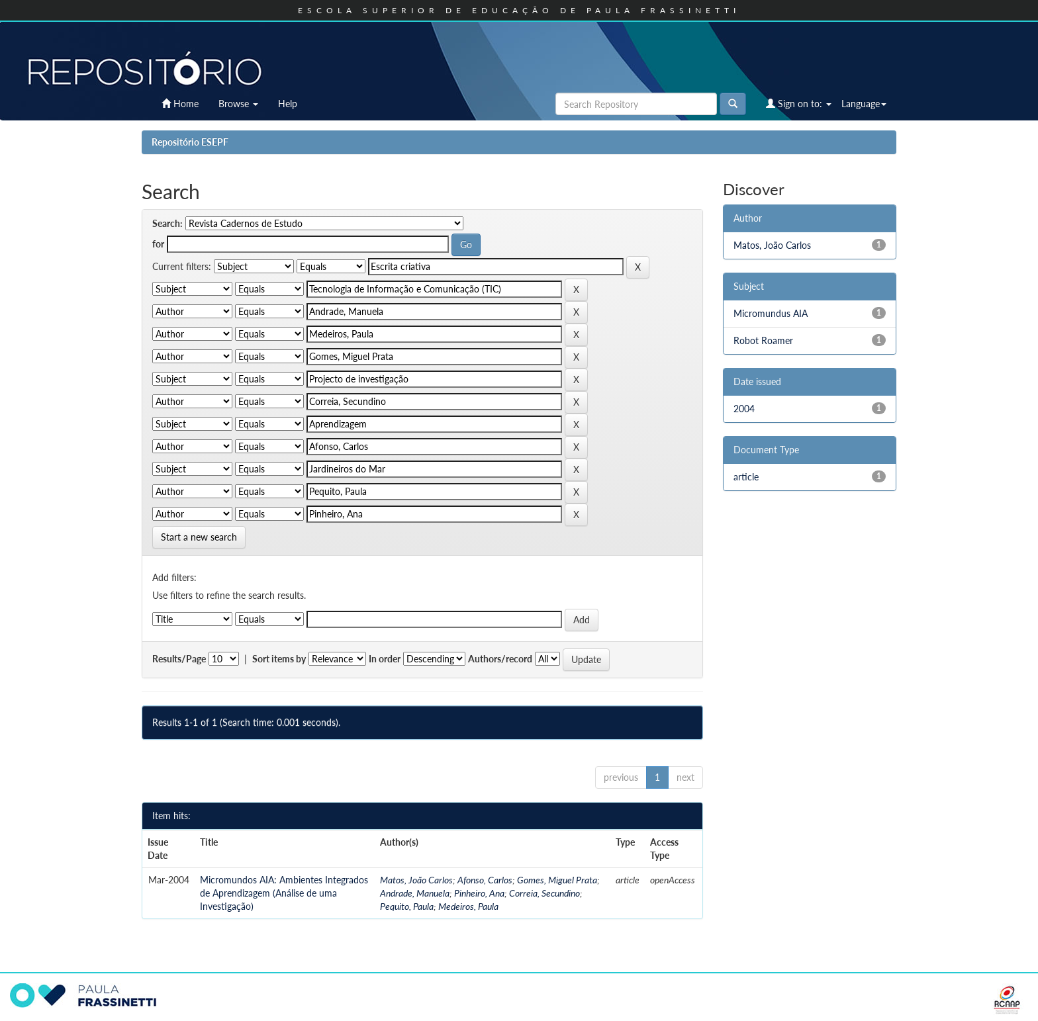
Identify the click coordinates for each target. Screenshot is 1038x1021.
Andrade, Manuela (414, 893)
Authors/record (500, 658)
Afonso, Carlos (484, 879)
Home (180, 103)
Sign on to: (798, 103)
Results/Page (179, 658)
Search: (167, 223)
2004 (744, 408)
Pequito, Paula (407, 906)
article (746, 476)
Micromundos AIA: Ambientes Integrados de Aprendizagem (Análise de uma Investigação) (284, 893)
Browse (238, 103)
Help (287, 103)
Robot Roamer (763, 340)
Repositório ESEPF (190, 142)
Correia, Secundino (544, 893)
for (158, 243)
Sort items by (279, 658)
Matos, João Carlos (416, 879)
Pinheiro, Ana (479, 893)
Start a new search (199, 537)
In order (385, 658)
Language (863, 103)
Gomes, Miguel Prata (557, 879)
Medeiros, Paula (468, 906)
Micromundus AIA (770, 313)
